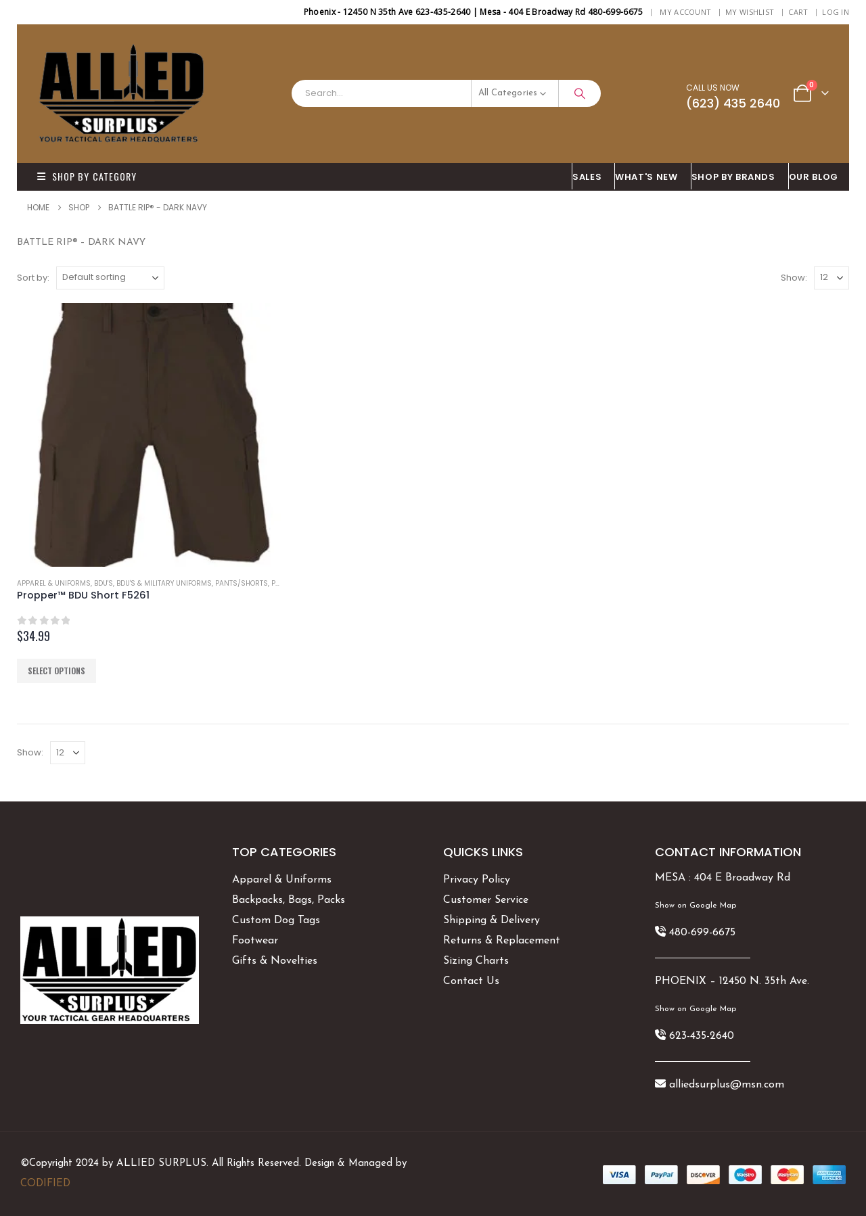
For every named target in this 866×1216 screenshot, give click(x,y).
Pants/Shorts (241, 583)
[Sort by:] (110, 277)
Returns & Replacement (501, 940)
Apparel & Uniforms (54, 583)
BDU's (103, 583)
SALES (586, 176)
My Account (685, 12)
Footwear (255, 940)
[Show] (831, 277)
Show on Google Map (695, 906)
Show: (794, 277)
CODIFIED (45, 1184)
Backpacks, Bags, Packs (288, 900)
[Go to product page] (149, 435)
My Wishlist (749, 12)
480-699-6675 (702, 932)
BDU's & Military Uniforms (164, 583)
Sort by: (33, 277)
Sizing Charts (476, 961)
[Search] (580, 93)
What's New (646, 176)
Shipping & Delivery (491, 920)
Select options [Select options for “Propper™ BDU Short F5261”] (56, 670)
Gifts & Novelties (274, 961)
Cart (798, 12)
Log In (835, 12)
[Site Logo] (121, 94)
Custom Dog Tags (276, 920)
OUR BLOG (813, 176)
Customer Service (485, 900)
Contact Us (471, 981)
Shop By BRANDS (733, 176)
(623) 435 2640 (733, 103)
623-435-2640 (701, 1036)
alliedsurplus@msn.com (726, 1084)
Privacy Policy (476, 879)
